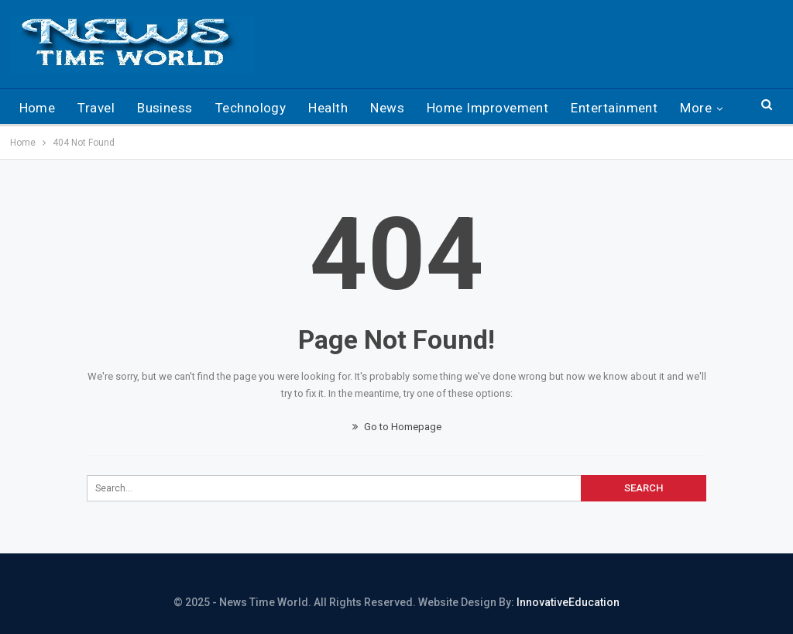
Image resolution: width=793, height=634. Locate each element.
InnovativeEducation (568, 602)
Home (37, 107)
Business (165, 107)
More (696, 107)
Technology (251, 107)
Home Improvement (487, 107)
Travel (96, 107)
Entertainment (614, 107)
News (387, 107)
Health (328, 107)
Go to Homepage (396, 426)
